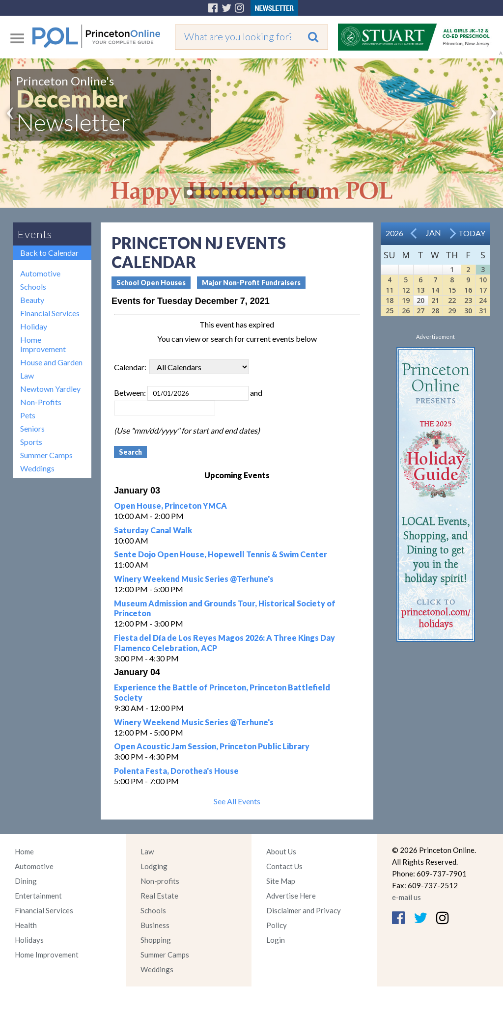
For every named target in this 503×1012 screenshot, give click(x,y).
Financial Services (50, 313)
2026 (394, 233)
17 (483, 290)
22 (452, 300)
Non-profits (159, 880)
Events (35, 234)
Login (275, 939)
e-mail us (406, 897)
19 (406, 300)
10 (483, 279)
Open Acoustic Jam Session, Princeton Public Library (211, 746)
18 (389, 300)
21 (435, 300)
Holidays (29, 939)
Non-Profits (40, 402)
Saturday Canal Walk (153, 530)
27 (420, 310)
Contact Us (284, 866)
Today (471, 233)
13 (420, 290)
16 (468, 290)
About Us (281, 851)
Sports (31, 441)
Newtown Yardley (50, 388)
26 (406, 310)
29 (452, 310)
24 (483, 300)
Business (154, 925)
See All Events (237, 801)
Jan (433, 232)
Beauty (32, 299)
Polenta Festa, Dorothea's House (176, 770)
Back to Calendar (49, 252)
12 (406, 290)
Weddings (37, 468)
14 (435, 290)
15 (452, 290)
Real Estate (159, 895)
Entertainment (38, 895)
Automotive (40, 273)
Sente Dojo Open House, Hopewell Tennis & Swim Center (220, 554)
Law (27, 375)
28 (435, 310)
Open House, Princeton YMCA (170, 505)
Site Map (280, 880)
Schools (33, 286)
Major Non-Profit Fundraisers (251, 282)
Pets (27, 415)
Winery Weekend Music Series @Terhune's (194, 578)
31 (483, 310)
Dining (26, 880)
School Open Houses (151, 282)
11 (389, 290)
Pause (310, 192)
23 (468, 300)
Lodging (154, 866)
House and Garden (51, 362)
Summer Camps (46, 455)
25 (389, 310)
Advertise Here (291, 895)
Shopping (155, 939)
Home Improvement (43, 344)
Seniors (32, 428)
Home (24, 851)
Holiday (33, 326)
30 (468, 310)
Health (26, 925)
